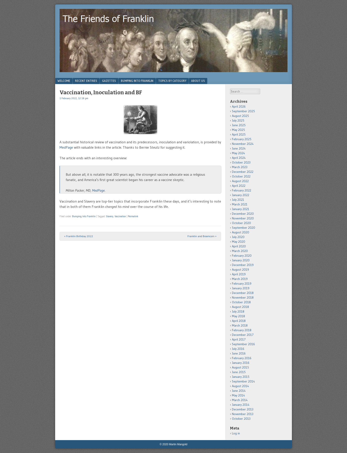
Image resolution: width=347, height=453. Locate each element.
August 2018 (240, 307)
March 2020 (240, 251)
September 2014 (243, 381)
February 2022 (241, 190)
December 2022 (242, 172)
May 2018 (238, 316)
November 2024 (243, 144)
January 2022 (240, 195)
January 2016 (240, 363)
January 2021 (240, 209)
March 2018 (240, 325)
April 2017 (239, 339)
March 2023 (239, 167)
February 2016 (241, 358)
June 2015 (239, 372)
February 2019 (241, 284)
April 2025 (239, 134)
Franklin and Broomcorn (201, 236)
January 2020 (241, 260)
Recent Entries (86, 81)
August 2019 (240, 270)
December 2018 (243, 293)
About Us (198, 81)
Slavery (109, 216)
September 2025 (243, 111)
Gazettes (109, 81)
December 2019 (243, 265)
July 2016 (238, 349)
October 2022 (241, 176)
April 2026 (239, 106)
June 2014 (239, 391)
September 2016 (243, 344)
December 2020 (243, 214)
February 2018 (241, 330)
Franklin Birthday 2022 (78, 236)
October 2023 (241, 162)
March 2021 (239, 204)
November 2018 (243, 297)
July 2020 (238, 237)
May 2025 (238, 130)
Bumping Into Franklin (137, 81)
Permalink (133, 216)
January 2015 (240, 377)
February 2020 (242, 256)
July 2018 (238, 311)
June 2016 (239, 353)
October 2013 (241, 419)
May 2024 (238, 153)
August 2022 (240, 181)
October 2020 (241, 223)
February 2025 (241, 139)
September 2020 (243, 228)
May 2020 (238, 242)
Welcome (64, 81)
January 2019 (240, 288)
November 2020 (243, 218)
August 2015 (240, 367)
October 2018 (241, 302)
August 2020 (240, 232)
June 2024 (239, 148)
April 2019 (239, 274)
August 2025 (240, 116)
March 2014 (240, 400)
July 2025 (238, 120)
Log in (236, 433)
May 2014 (238, 395)
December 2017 (243, 335)
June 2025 (239, 125)
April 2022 (238, 186)
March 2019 (240, 279)
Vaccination (120, 216)
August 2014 (240, 386)
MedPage (66, 147)
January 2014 (240, 405)
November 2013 (242, 414)
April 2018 (239, 321)
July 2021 (238, 200)
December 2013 (242, 409)
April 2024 (239, 158)
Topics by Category (172, 81)
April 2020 (239, 246)
